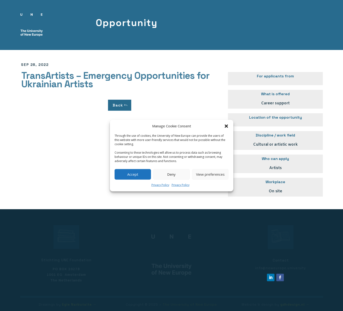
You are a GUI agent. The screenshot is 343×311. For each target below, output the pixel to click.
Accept (132, 174)
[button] (226, 126)
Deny (171, 174)
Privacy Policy (160, 185)
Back (118, 105)
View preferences (210, 174)
